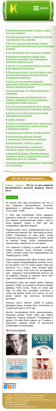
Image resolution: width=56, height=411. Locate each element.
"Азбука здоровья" (16, 119)
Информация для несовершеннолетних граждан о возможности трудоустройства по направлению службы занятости (27, 100)
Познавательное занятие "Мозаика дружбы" (29, 132)
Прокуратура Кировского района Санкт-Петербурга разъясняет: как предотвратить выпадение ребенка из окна (27, 59)
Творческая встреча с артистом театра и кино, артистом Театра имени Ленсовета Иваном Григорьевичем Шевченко (29, 75)
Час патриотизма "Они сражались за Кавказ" (29, 52)
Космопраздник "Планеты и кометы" (25, 143)
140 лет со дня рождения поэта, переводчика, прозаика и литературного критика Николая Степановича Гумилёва (29, 126)
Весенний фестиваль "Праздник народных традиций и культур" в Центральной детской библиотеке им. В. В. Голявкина (27, 156)
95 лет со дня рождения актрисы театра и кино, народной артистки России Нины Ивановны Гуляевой (30, 46)
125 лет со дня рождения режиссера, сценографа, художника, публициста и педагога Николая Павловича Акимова (29, 84)
